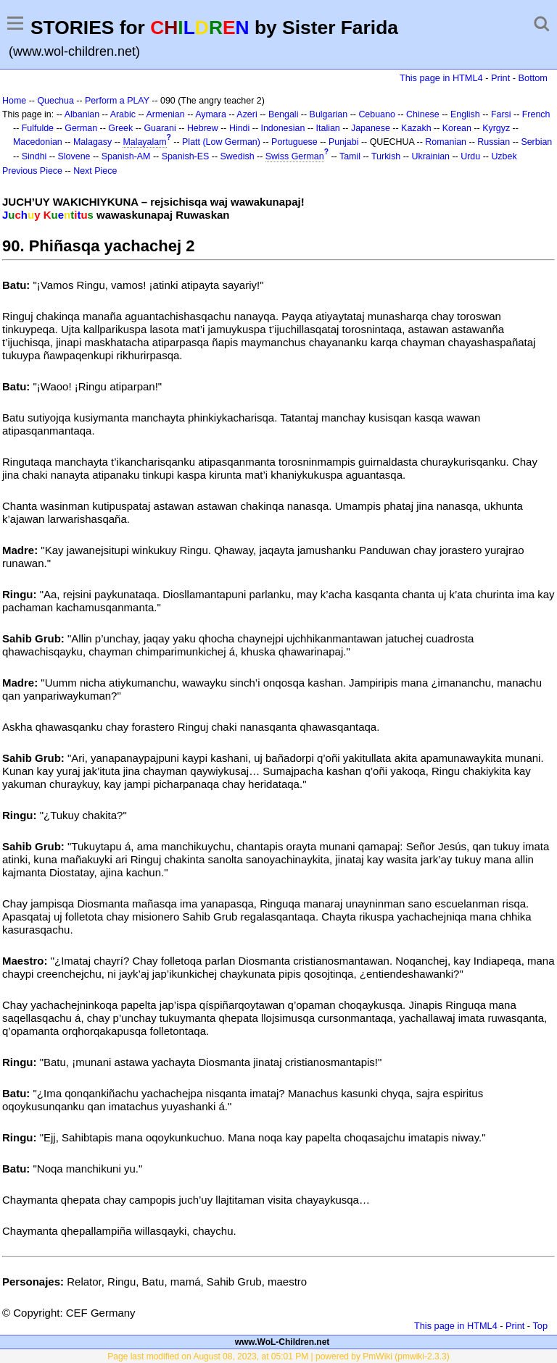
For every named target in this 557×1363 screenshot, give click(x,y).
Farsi (501, 114)
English (465, 114)
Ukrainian (430, 156)
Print (500, 77)
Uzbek (503, 156)
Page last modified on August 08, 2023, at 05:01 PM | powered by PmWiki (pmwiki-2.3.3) (278, 1356)
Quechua (55, 101)
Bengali (283, 114)
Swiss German (294, 156)
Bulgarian (329, 114)
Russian (493, 142)
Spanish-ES (186, 156)
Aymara (210, 114)
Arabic (123, 114)
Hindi (239, 128)
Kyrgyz (496, 128)
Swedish (237, 156)
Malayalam (144, 142)
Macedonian (37, 142)
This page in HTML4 (441, 77)
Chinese (423, 114)
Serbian (536, 142)
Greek (120, 128)
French (536, 114)
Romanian (445, 142)
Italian (328, 128)
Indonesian (282, 128)
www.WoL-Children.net (282, 1342)
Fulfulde (38, 128)
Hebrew (202, 128)
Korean (456, 128)
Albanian (82, 114)
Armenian (165, 114)
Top (540, 1325)
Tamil (349, 156)
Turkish (385, 156)
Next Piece (95, 171)
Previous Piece (32, 171)
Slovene (74, 156)
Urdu (470, 156)
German (81, 128)
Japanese (370, 128)
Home (14, 101)
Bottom (533, 77)
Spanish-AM (126, 156)
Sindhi (34, 156)
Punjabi (344, 142)
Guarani (160, 128)
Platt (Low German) (221, 142)
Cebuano (376, 114)
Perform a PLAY (117, 101)
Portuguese (294, 142)
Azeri (246, 114)
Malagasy (92, 142)
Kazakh (416, 128)
